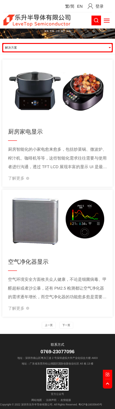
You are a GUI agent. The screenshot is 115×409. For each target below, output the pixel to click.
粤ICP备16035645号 (90, 404)
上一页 (49, 325)
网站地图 (36, 399)
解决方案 (11, 47)
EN (80, 6)
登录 (99, 6)
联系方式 (57, 344)
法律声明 (51, 399)
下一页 (66, 325)
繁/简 (69, 6)
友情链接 (65, 399)
